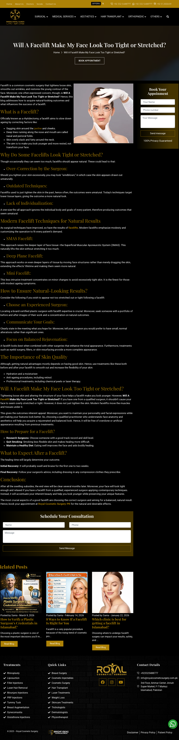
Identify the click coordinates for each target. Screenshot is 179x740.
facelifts (73, 227)
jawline (37, 128)
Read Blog (9, 643)
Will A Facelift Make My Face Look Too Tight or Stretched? (94, 52)
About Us (19, 4)
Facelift (4, 399)
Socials (40, 4)
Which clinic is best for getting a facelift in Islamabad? (109, 623)
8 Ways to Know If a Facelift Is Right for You (66, 621)
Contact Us (51, 4)
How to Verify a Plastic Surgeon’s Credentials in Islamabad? (18, 623)
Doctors (30, 4)
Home (9, 4)
